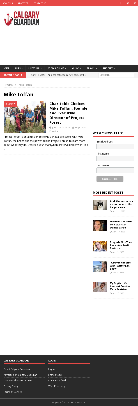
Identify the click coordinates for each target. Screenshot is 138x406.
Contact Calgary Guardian (18, 380)
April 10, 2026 (118, 231)
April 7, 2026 (118, 293)
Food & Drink (55, 68)
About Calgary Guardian (17, 369)
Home (6, 68)
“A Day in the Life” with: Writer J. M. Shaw (121, 265)
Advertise (23, 3)
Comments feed (57, 380)
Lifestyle (34, 68)
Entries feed (55, 374)
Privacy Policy (11, 386)
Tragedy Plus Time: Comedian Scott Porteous (121, 245)
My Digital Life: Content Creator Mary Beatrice (120, 286)
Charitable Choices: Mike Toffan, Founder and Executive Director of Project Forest (69, 113)
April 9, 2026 (118, 252)
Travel (91, 68)
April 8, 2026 (118, 272)
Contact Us (40, 3)
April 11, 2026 (118, 211)
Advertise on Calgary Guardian (20, 374)
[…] (5, 149)
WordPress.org (56, 386)
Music (75, 68)
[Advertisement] (94, 35)
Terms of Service (13, 391)
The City (108, 68)
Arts (17, 68)
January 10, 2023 (61, 127)
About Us (8, 3)
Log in (51, 369)
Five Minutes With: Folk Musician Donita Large (121, 224)
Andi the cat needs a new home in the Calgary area (121, 204)
